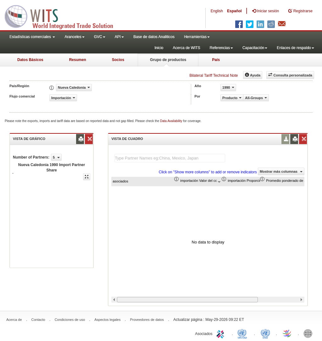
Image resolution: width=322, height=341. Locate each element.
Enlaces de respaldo (295, 48)
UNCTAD (243, 333)
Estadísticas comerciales (32, 37)
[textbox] (169, 158)
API (119, 37)
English (217, 11)
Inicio (158, 48)
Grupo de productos (168, 60)
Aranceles (74, 37)
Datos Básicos (30, 60)
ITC (221, 333)
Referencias (221, 48)
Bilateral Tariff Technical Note (213, 75)
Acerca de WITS (186, 48)
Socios (118, 60)
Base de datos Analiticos (154, 37)
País (216, 60)
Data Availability (171, 121)
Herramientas (197, 37)
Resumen (77, 60)
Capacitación (254, 48)
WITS (63, 15)
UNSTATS (265, 333)
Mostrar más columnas (281, 171)
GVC (99, 37)
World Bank (309, 333)
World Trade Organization (287, 333)
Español (234, 11)
